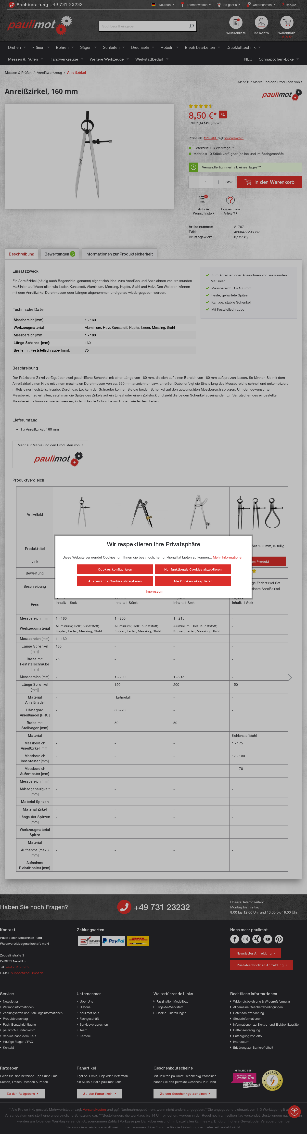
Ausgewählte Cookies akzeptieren (115, 581)
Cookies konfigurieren (115, 569)
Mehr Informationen (228, 557)
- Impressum (153, 591)
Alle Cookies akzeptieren (193, 581)
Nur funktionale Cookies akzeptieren (193, 569)
